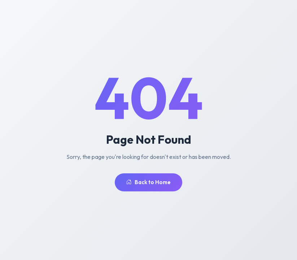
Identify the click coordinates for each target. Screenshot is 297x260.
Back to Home (148, 182)
